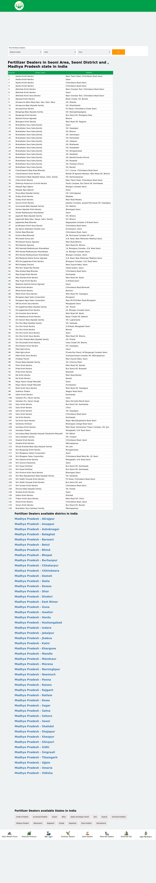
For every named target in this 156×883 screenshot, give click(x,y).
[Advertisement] (78, 28)
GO (118, 52)
